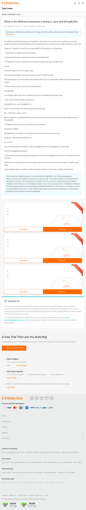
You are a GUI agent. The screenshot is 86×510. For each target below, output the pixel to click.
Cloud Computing (18, 472)
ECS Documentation (18, 462)
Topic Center (6, 472)
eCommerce (56, 452)
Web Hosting (66, 452)
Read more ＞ (11, 34)
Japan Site (6, 462)
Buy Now (62, 229)
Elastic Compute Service (10, 452)
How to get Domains (34, 462)
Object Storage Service (42, 452)
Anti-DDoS (29, 452)
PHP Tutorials (70, 472)
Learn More (24, 229)
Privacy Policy (22, 495)
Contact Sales (21, 365)
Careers (5, 495)
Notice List (39, 495)
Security (75, 452)
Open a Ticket (12, 378)
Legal (31, 495)
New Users (77, 462)
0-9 (62, 483)
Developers (39, 472)
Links (46, 495)
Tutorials (60, 472)
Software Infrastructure (52, 462)
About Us (12, 495)
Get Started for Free (14, 348)
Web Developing (50, 472)
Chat (8, 365)
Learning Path (67, 462)
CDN (22, 452)
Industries (30, 472)
